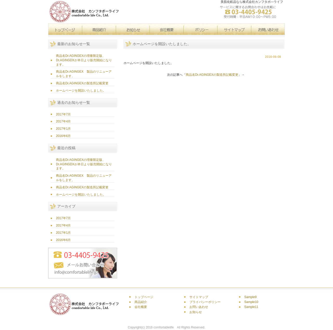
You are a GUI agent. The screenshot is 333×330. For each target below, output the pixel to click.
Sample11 (251, 307)
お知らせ (133, 29)
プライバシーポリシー (205, 302)
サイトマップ (200, 29)
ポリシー (234, 29)
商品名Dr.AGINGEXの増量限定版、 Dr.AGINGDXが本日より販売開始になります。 (84, 60)
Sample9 (250, 297)
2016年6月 (63, 136)
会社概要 (166, 29)
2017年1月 (63, 128)
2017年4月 (63, 121)
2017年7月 (63, 114)
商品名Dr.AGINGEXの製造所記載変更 (82, 83)
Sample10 (251, 302)
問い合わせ (268, 29)
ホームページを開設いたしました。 (81, 90)
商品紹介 (141, 302)
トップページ (65, 29)
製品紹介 (99, 29)
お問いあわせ (198, 307)
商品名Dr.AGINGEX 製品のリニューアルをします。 (84, 74)
